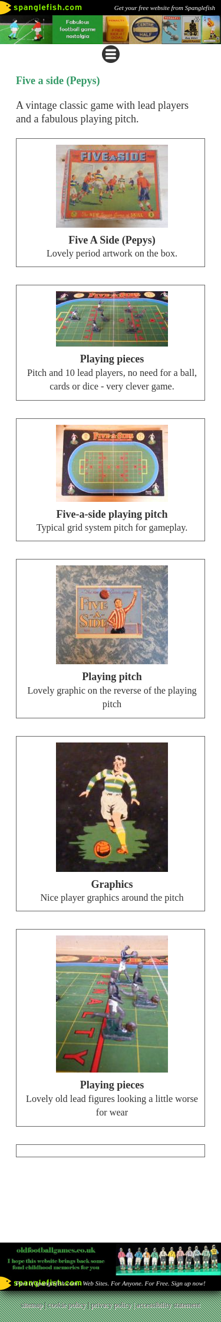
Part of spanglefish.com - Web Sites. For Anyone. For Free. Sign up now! (110, 1283)
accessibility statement (168, 1305)
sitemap (31, 1305)
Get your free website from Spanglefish (164, 7)
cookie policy (67, 1305)
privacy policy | (113, 1305)
